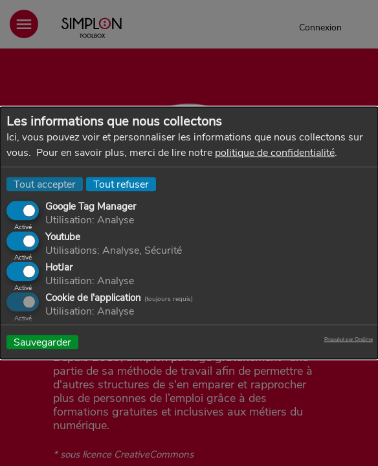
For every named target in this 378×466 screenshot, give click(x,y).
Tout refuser (121, 184)
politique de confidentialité (275, 153)
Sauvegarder (42, 342)
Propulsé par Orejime (348, 339)
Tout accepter (45, 184)
